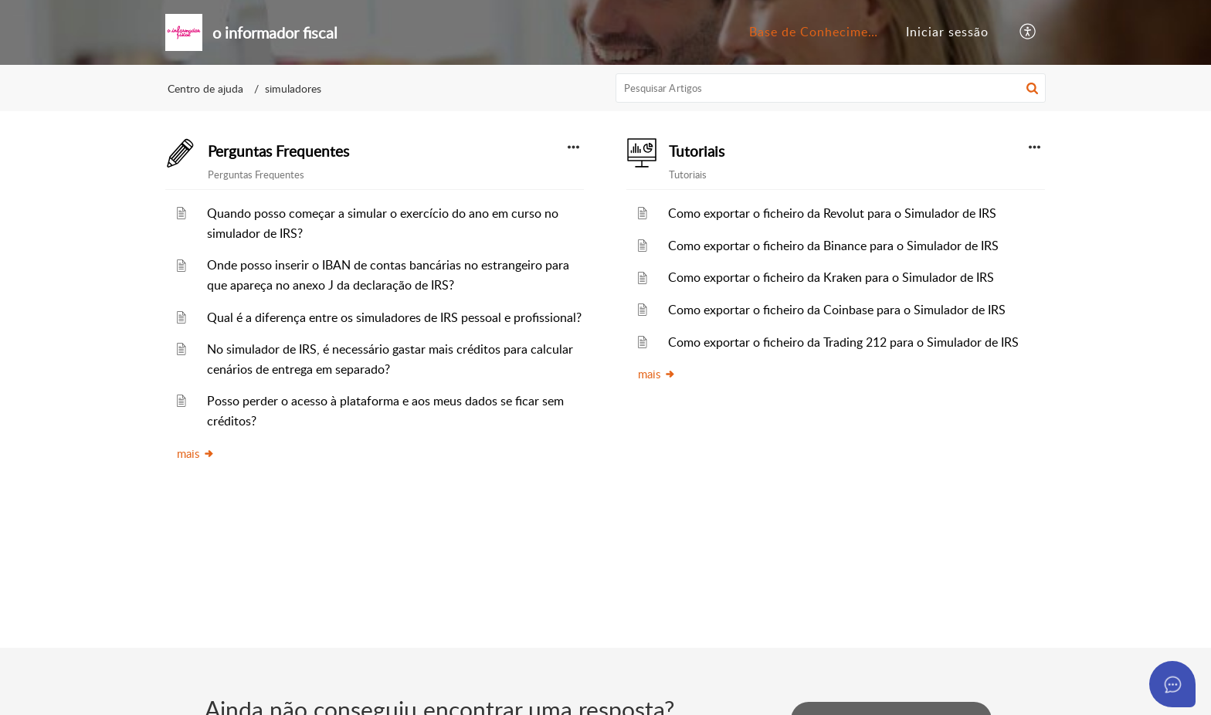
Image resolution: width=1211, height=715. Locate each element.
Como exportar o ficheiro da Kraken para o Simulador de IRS (831, 277)
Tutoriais (696, 151)
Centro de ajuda (205, 88)
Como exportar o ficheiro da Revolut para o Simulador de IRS (832, 213)
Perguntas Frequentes (278, 151)
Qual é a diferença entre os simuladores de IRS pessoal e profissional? (394, 317)
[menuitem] (814, 32)
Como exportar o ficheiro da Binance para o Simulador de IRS (833, 245)
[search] (831, 88)
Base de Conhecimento (819, 31)
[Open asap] (1172, 684)
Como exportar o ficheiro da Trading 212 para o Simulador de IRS (843, 342)
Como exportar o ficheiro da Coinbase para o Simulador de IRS (837, 309)
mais (196, 453)
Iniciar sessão (947, 31)
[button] (1028, 32)
